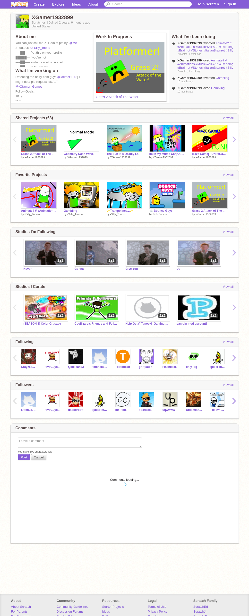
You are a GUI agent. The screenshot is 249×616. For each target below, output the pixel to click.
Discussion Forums (70, 611)
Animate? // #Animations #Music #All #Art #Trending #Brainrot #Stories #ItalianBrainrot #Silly (205, 46)
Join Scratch (208, 4)
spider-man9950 (218, 367)
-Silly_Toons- (32, 214)
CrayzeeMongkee (29, 367)
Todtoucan (122, 367)
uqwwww (169, 410)
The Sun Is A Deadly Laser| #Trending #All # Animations (124, 154)
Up (178, 268)
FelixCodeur (160, 214)
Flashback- (170, 367)
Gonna (79, 268)
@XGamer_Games (29, 86)
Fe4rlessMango (147, 410)
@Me (73, 43)
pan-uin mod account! (192, 323)
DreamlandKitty (194, 410)
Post (24, 457)
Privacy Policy (157, 611)
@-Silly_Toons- (40, 48)
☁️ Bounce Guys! (161, 210)
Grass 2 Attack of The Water (117, 97)
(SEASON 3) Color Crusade (42, 323)
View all (228, 118)
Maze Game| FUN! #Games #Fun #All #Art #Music (210, 154)
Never (28, 268)
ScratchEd (200, 606)
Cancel (38, 457)
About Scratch (21, 606)
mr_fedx (121, 410)
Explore (58, 4)
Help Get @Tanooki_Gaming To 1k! (147, 323)
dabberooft (76, 410)
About (93, 4)
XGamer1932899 (35, 157)
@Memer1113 (67, 77)
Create (39, 4)
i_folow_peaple (218, 410)
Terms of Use (157, 606)
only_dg (191, 367)
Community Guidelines (72, 606)
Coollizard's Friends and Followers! (96, 323)
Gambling (222, 78)
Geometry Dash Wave (79, 154)
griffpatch (145, 367)
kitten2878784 (100, 367)
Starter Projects (113, 606)
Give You (132, 268)
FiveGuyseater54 (53, 367)
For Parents (19, 611)
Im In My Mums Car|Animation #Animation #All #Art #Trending (167, 154)
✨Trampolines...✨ (120, 210)
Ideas (76, 4)
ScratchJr (200, 611)
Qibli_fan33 (76, 367)
